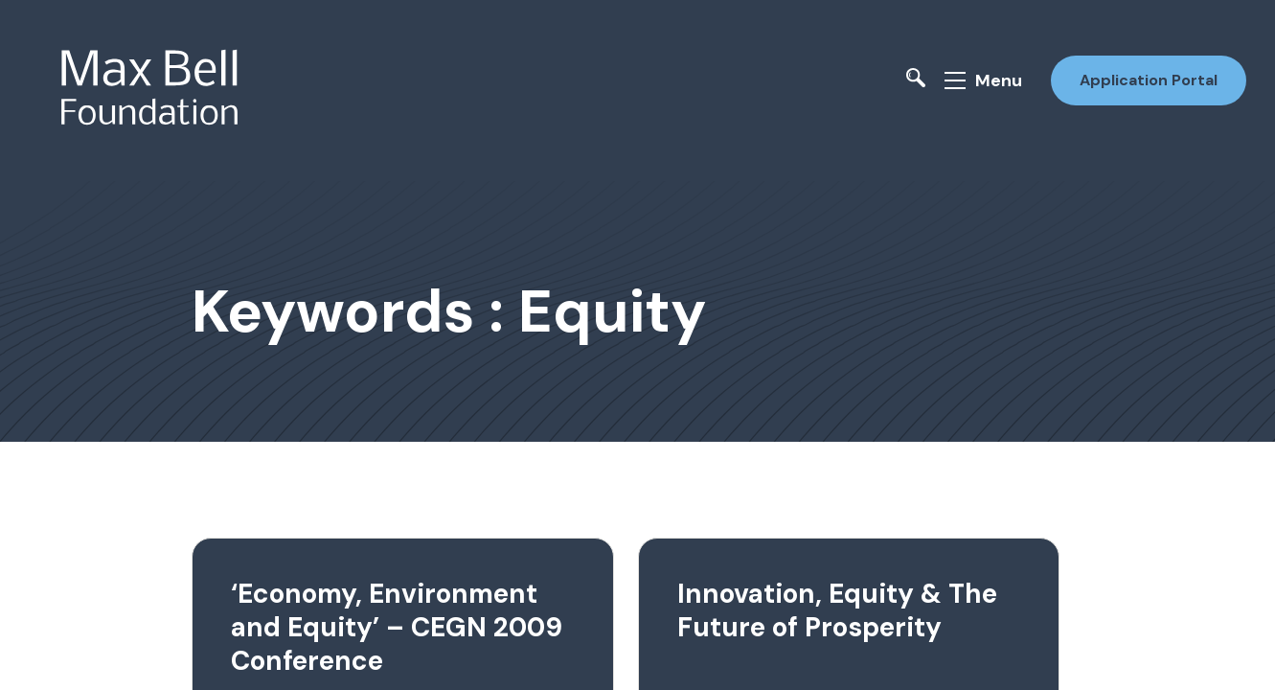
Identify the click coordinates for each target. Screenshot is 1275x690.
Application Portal (1149, 80)
